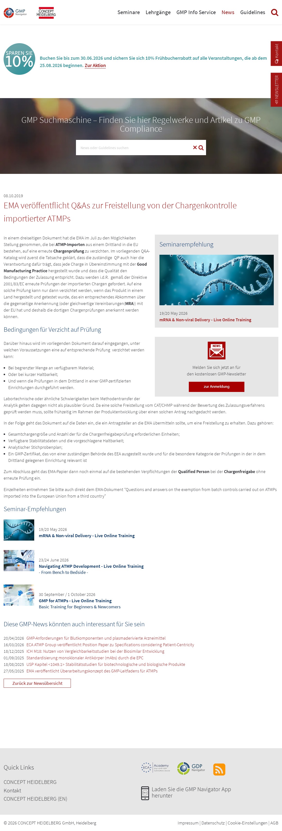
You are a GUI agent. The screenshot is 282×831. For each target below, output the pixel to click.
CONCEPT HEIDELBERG (30, 781)
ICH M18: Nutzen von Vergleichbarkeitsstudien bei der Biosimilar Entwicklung (95, 651)
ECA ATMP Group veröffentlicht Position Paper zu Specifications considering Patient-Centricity (110, 644)
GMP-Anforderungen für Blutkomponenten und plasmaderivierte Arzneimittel (96, 638)
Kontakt (12, 790)
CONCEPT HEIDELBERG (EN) (35, 798)
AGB (274, 823)
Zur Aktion (95, 65)
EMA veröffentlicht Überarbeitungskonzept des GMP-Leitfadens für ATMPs (92, 671)
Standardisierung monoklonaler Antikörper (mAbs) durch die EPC (84, 658)
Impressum (188, 823)
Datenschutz (213, 823)
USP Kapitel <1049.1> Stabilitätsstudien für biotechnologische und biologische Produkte (105, 664)
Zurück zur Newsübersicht (37, 683)
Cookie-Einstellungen (247, 823)
